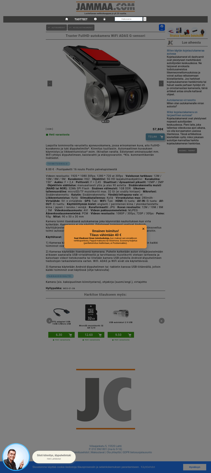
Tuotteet (81, 19)
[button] (54, 457)
